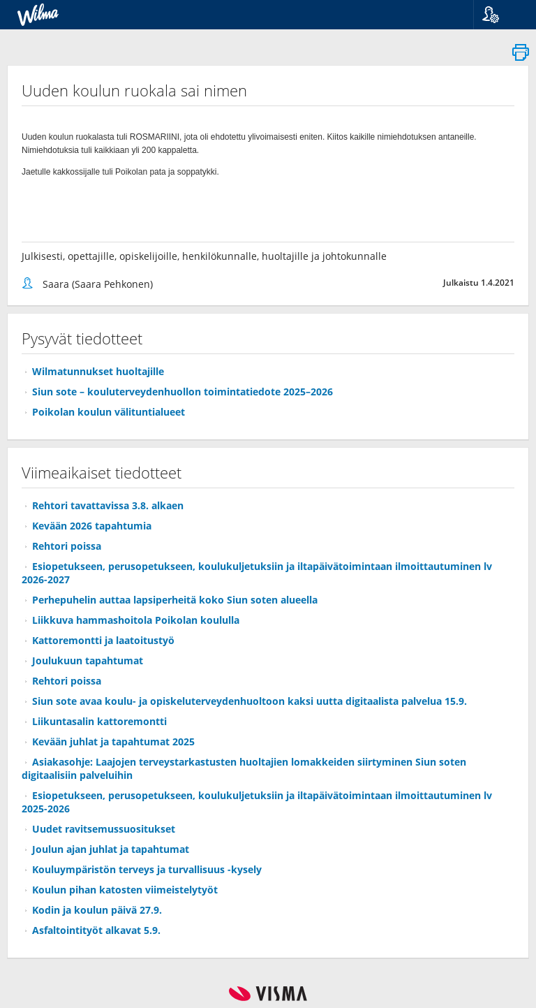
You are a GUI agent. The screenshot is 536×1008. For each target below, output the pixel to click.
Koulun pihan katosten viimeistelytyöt (125, 889)
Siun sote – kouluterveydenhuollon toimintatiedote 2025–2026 (182, 391)
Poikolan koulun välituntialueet (108, 411)
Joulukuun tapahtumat (87, 660)
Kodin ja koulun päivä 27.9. (97, 909)
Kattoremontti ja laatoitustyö (103, 640)
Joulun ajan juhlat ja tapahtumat (110, 849)
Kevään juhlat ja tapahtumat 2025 (113, 741)
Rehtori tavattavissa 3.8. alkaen (108, 505)
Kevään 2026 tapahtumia (91, 525)
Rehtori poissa (66, 546)
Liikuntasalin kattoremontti (99, 721)
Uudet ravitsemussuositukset (103, 828)
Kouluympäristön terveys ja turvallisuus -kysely (147, 869)
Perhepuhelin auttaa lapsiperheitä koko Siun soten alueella (175, 599)
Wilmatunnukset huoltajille (98, 371)
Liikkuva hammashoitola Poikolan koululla (135, 620)
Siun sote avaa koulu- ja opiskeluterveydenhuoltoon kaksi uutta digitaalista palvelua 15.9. (249, 701)
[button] (499, 14)
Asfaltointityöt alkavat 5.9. (96, 930)
